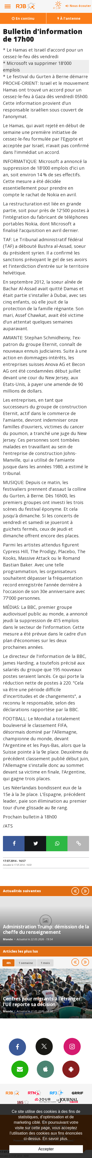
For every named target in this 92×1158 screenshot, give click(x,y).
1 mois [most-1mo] (45, 963)
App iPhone (45, 1069)
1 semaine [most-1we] (26, 963)
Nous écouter (80, 6)
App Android (70, 1069)
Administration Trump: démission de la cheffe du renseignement (46, 929)
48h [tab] (8, 963)
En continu (23, 18)
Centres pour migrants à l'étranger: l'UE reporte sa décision (42, 1001)
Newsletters (19, 1069)
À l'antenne (68, 18)
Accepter (46, 1149)
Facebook (17, 1046)
